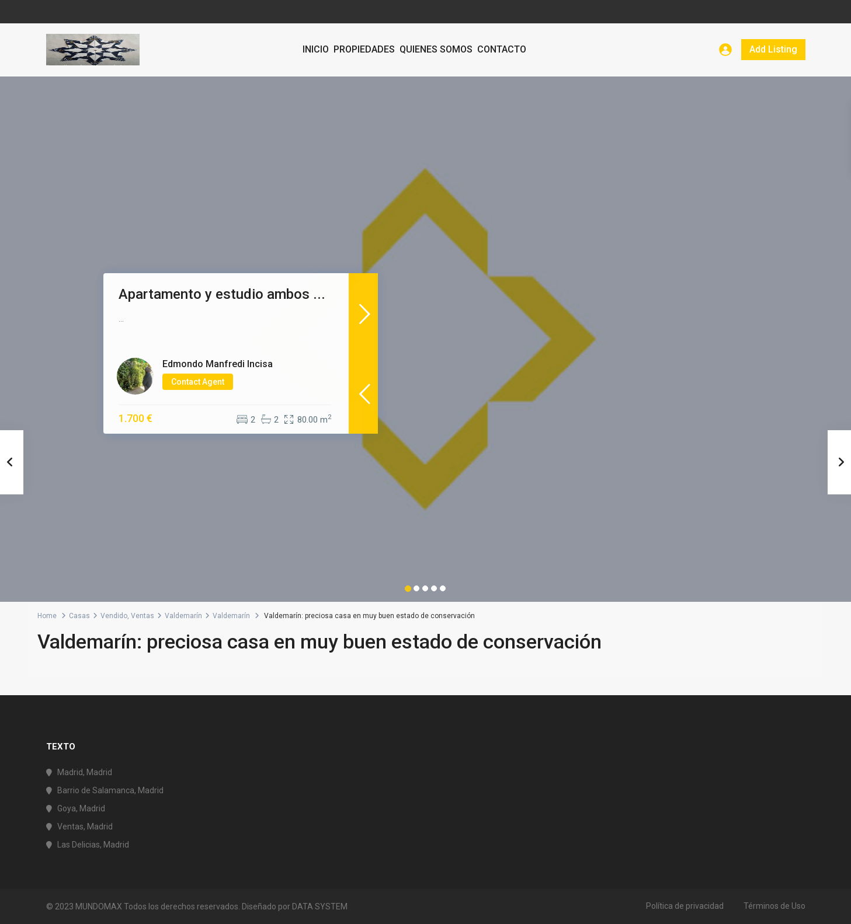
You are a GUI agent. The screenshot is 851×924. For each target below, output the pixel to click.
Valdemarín (183, 616)
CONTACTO (501, 49)
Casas (79, 616)
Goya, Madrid (81, 808)
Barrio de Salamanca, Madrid (110, 790)
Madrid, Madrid (84, 772)
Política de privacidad (685, 906)
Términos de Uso (774, 906)
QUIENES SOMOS (436, 49)
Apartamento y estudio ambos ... (222, 294)
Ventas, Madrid (85, 826)
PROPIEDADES (364, 49)
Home (47, 616)
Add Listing (773, 49)
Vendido (113, 616)
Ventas (142, 616)
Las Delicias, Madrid (93, 844)
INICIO (316, 49)
